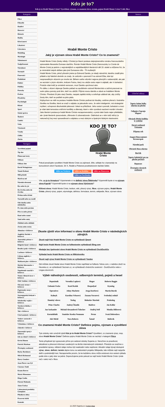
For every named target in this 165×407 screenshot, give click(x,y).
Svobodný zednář (111, 296)
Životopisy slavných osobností (138, 169)
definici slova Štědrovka (86, 181)
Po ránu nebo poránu (26, 208)
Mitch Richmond (24, 356)
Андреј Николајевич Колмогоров (138, 138)
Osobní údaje (90, 406)
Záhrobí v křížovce (25, 328)
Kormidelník (52, 314)
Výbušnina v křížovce (26, 324)
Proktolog (111, 300)
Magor (92, 281)
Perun (93, 314)
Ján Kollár (111, 305)
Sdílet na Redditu (82, 171)
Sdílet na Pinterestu (101, 171)
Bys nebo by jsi (23, 186)
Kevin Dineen (23, 340)
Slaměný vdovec (54, 300)
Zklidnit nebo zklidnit (26, 223)
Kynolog (111, 286)
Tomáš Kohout (23, 171)
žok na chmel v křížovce (27, 337)
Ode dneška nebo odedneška (24, 204)
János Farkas (23, 386)
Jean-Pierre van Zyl (25, 363)
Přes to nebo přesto (25, 212)
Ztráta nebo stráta (25, 227)
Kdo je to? (82, 3)
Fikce (113, 336)
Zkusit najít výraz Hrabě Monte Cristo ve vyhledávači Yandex (66, 259)
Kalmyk (54, 296)
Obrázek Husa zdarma (138, 149)
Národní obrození (24, 182)
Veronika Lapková (73, 281)
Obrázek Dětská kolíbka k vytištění (138, 120)
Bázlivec (92, 305)
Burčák (138, 153)
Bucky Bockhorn (24, 352)
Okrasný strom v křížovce (24, 286)
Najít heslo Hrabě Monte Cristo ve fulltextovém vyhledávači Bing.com (70, 245)
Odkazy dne (22, 164)
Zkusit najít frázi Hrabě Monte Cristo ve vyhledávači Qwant (65, 240)
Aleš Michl (54, 319)
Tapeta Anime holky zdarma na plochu (138, 105)
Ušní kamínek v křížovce (27, 315)
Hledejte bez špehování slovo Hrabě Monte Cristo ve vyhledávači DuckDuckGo (74, 249)
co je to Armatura (51, 181)
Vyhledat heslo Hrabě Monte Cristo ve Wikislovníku (61, 254)
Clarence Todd (23, 367)
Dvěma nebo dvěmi (25, 195)
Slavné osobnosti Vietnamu (138, 126)
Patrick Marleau (24, 344)
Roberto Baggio (111, 281)
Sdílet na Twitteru (63, 171)
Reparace (138, 164)
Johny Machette (73, 291)
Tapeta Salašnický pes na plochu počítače (138, 158)
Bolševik (111, 319)
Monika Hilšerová (114, 310)
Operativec (54, 291)
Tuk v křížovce (23, 311)
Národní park (138, 145)
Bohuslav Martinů (92, 300)
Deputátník (53, 281)
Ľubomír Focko (54, 286)
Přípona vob (138, 131)
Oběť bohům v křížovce (27, 281)
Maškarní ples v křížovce (27, 261)
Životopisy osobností (25, 348)
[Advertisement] (82, 29)
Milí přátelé (22, 175)
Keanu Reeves (23, 371)
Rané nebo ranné (24, 215)
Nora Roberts (73, 319)
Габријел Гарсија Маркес (138, 112)
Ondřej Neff (95, 310)
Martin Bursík (111, 291)
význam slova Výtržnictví (82, 184)
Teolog (73, 300)
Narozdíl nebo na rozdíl (27, 199)
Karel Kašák (73, 286)
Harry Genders (23, 359)
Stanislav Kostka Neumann (73, 314)
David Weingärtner (25, 167)
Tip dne (20, 152)
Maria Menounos (24, 374)
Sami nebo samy (24, 219)
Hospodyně (91, 286)
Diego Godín (22, 378)
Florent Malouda (24, 382)
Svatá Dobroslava (112, 314)
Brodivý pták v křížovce (27, 249)
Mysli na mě (22, 179)
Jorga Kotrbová (92, 291)
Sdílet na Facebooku (82, 175)
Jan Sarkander (51, 310)
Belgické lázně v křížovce (27, 245)
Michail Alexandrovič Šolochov (72, 310)
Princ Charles (54, 305)
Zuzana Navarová (92, 296)
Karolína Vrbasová (73, 296)
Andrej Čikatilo (73, 305)
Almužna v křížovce (25, 230)
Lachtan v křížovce (25, 252)
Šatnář (92, 319)
